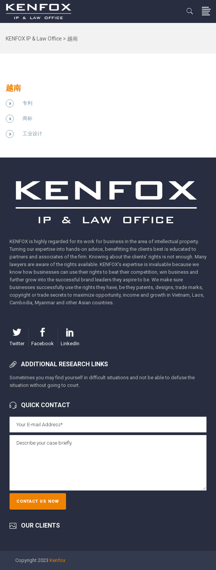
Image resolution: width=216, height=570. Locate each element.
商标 (27, 118)
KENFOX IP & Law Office (34, 38)
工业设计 (32, 133)
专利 (27, 103)
